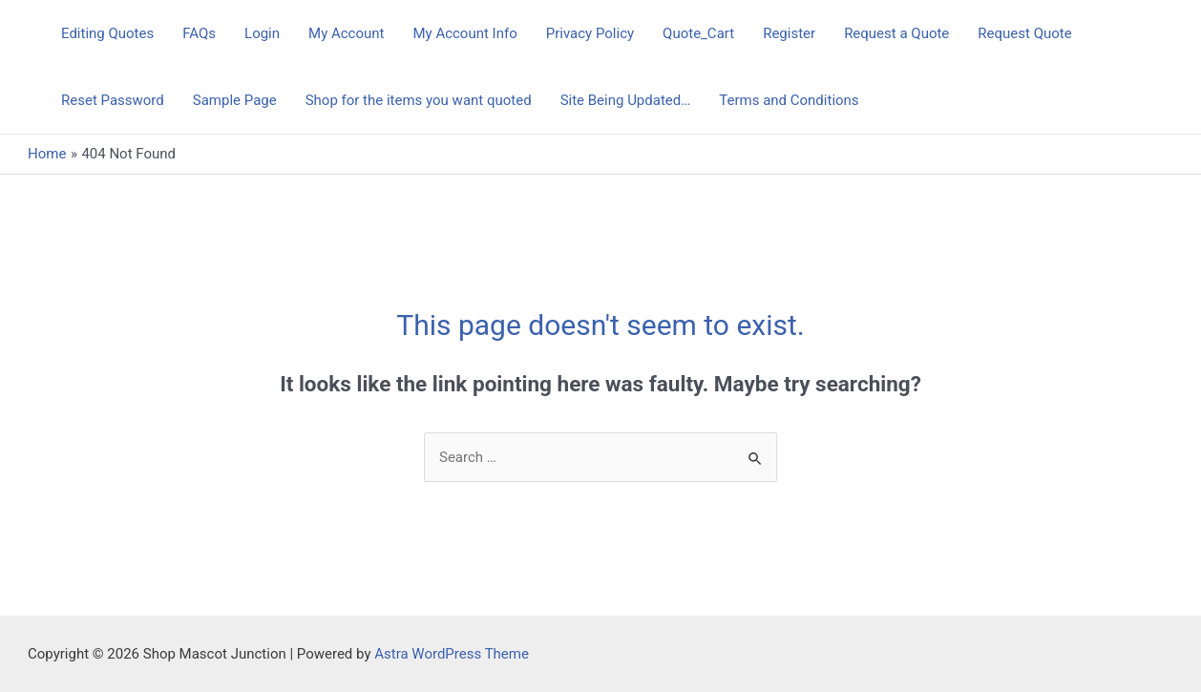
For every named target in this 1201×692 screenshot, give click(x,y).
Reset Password (112, 100)
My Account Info (464, 33)
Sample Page (235, 100)
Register (789, 33)
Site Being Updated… (625, 100)
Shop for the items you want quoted (419, 100)
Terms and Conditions (788, 100)
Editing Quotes (107, 33)
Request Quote (1024, 33)
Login (262, 33)
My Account (346, 33)
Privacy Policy (590, 33)
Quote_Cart (698, 33)
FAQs (199, 33)
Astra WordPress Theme (451, 653)
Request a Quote (896, 33)
